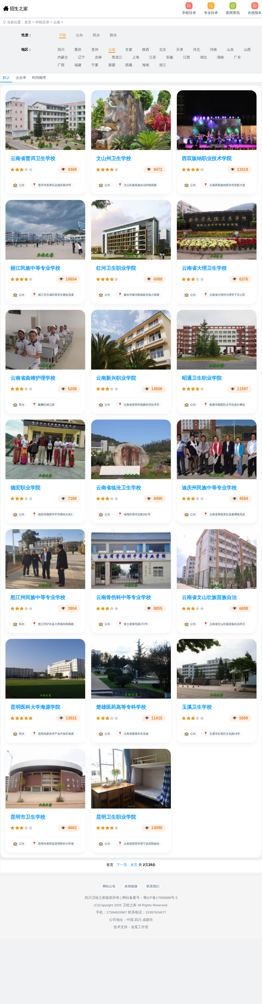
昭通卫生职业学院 (202, 396)
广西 (61, 65)
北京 (162, 49)
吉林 (98, 57)
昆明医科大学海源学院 (35, 753)
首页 (27, 22)
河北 (196, 49)
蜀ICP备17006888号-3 (160, 963)
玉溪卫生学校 (197, 753)
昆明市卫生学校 (27, 871)
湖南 (220, 57)
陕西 (145, 49)
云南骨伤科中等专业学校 (123, 634)
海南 (145, 65)
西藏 (128, 65)
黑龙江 (117, 57)
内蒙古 (63, 57)
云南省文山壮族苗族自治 (209, 634)
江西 (186, 57)
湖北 (203, 57)
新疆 (111, 65)
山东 (230, 49)
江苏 (152, 57)
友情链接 (131, 951)
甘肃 (128, 49)
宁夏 (94, 65)
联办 (113, 35)
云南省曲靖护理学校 (32, 396)
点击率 (21, 78)
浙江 (162, 65)
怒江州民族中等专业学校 (37, 634)
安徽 (169, 57)
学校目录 (42, 22)
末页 (134, 929)
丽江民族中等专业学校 (35, 277)
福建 (77, 65)
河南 (213, 49)
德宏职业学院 (25, 515)
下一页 (122, 929)
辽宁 (81, 57)
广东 (237, 57)
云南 (56, 22)
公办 (79, 35)
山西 (247, 49)
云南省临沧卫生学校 (118, 515)
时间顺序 (39, 78)
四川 (61, 49)
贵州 (94, 49)
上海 (135, 57)
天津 (179, 49)
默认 (6, 78)
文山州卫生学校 (113, 158)
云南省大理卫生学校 (204, 277)
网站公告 (105, 951)
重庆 (77, 49)
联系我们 (157, 951)
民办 (96, 35)
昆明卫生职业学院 (116, 871)
